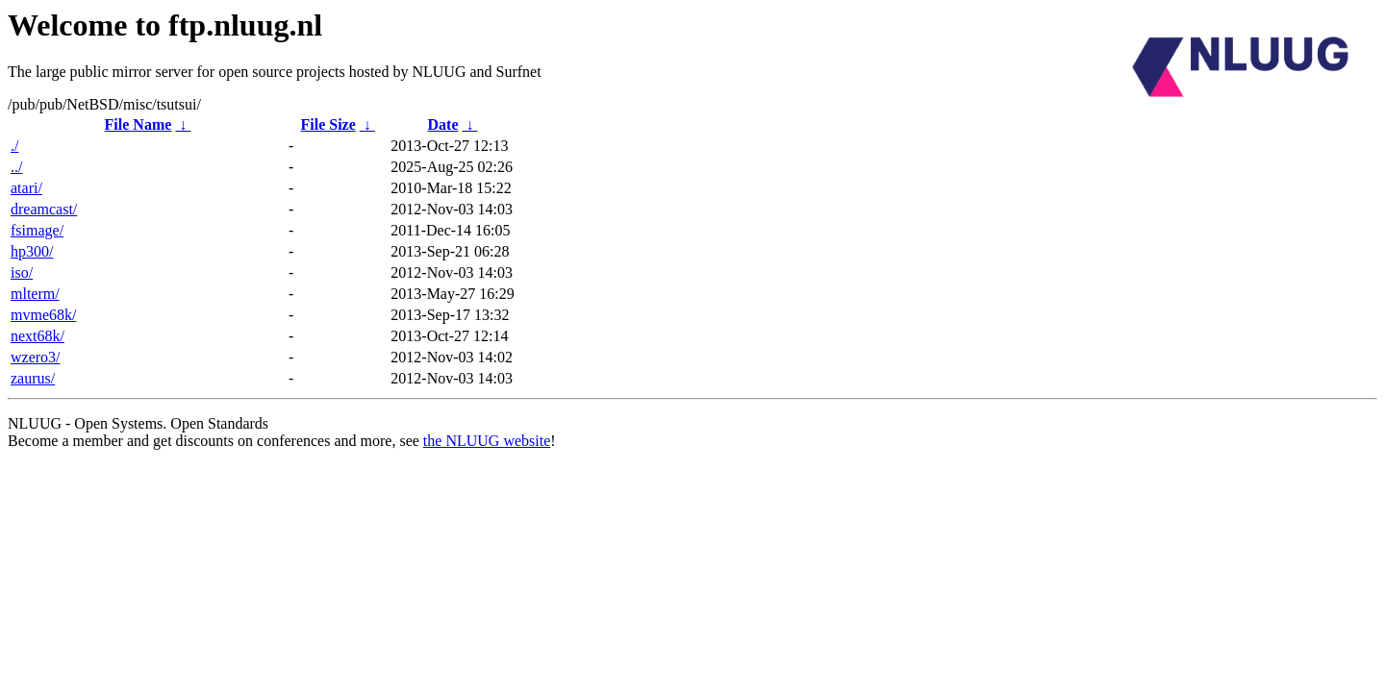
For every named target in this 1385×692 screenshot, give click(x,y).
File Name (138, 124)
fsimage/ (37, 230)
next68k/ (37, 336)
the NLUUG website (486, 440)
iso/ (22, 272)
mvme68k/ (43, 315)
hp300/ (32, 251)
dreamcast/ (44, 209)
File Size (327, 124)
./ (14, 145)
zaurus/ (33, 378)
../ (16, 167)
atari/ (26, 188)
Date (443, 124)
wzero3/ (36, 357)
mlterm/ (35, 293)
